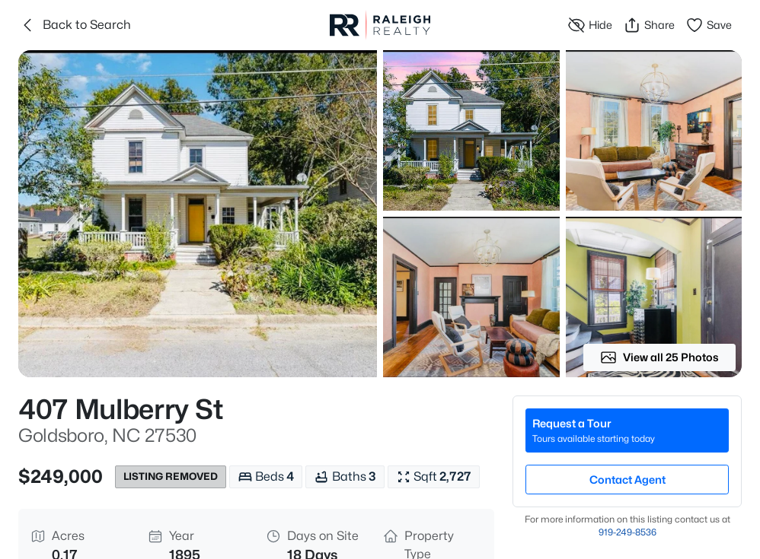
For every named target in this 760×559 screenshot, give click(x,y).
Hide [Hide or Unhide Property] (589, 25)
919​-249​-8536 (627, 532)
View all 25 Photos (659, 357)
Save (708, 25)
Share (649, 25)
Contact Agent (627, 479)
